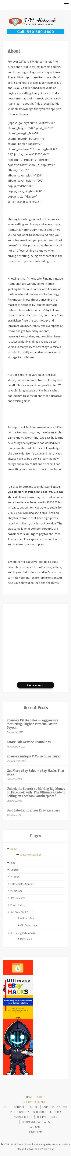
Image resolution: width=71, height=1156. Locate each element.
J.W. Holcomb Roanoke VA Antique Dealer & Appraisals (39, 1144)
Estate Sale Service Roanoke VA (29, 742)
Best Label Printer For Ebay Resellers (33, 810)
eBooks (14, 877)
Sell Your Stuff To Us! (21, 912)
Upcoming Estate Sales (23, 933)
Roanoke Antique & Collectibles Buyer (34, 756)
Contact (14, 869)
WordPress (47, 1149)
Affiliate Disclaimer (30, 854)
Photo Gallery (18, 905)
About (13, 848)
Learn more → (35, 685)
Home (29, 1097)
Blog (13, 862)
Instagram (16, 891)
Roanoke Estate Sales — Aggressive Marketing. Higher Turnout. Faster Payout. (32, 724)
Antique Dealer (28, 918)
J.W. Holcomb (18, 898)
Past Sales (26, 939)
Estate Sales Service (22, 884)
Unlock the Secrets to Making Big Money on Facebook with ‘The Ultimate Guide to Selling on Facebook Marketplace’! (36, 792)
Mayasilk (22, 1149)
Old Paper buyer (29, 925)
